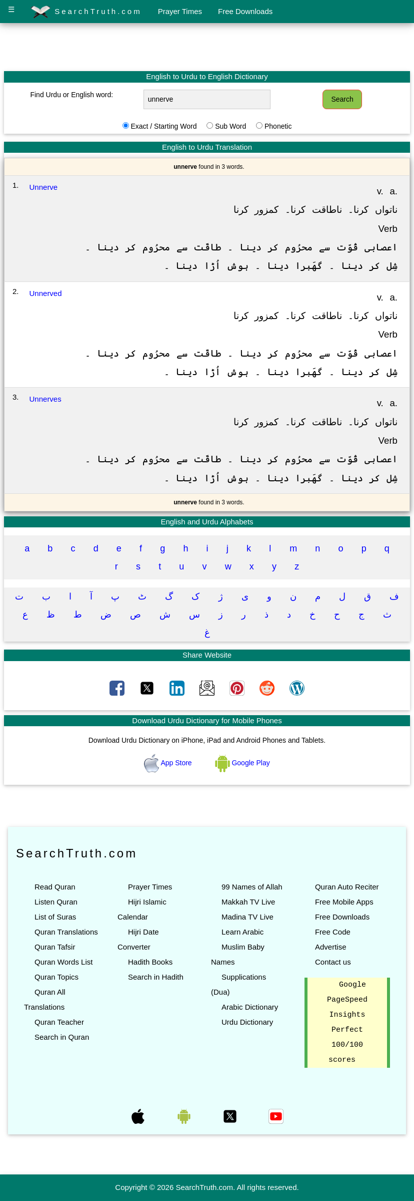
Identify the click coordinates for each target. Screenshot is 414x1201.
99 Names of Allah (252, 886)
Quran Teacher (59, 1022)
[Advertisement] (207, 46)
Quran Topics (56, 977)
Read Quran (55, 886)
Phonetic (278, 126)
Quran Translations (66, 932)
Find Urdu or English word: (71, 95)
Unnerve (44, 187)
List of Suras (55, 917)
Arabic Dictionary (250, 1007)
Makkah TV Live (248, 901)
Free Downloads (245, 11)
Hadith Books (150, 962)
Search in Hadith (156, 977)
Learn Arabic (243, 932)
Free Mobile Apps (344, 901)
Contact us (333, 962)
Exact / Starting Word (163, 126)
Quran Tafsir (54, 947)
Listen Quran (56, 901)
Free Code (332, 932)
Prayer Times (180, 11)
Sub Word (230, 126)
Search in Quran (61, 1037)
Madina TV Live (248, 917)
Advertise (330, 947)
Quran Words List (63, 962)
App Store (169, 763)
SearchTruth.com (86, 12)
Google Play (242, 763)
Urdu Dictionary (247, 1022)
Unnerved (46, 293)
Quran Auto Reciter (347, 886)
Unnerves (46, 399)
